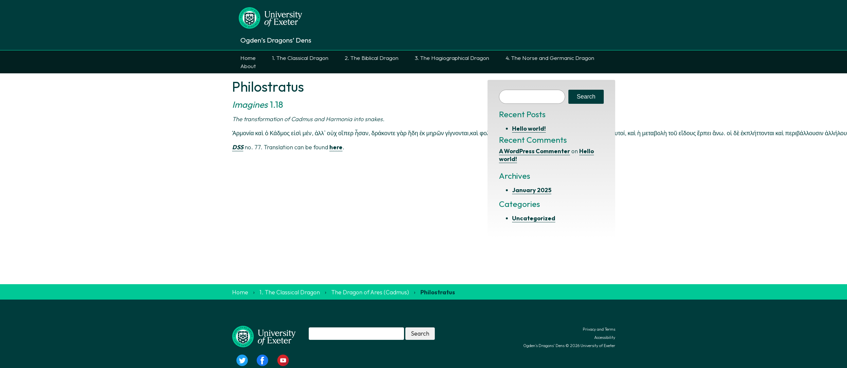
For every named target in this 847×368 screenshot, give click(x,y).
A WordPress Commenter (534, 151)
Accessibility (604, 337)
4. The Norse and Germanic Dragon (550, 57)
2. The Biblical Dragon (371, 57)
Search (586, 96)
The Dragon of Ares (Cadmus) (370, 292)
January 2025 (531, 190)
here (335, 147)
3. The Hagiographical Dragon (452, 57)
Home (248, 57)
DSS (237, 147)
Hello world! (529, 128)
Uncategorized (533, 218)
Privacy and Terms (599, 329)
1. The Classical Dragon (300, 57)
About (248, 66)
